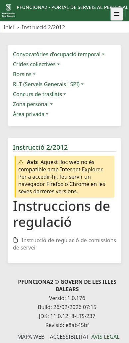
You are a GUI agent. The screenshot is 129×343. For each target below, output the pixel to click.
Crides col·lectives (34, 64)
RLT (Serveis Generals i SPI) (46, 84)
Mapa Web (30, 336)
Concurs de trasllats (37, 94)
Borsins (22, 74)
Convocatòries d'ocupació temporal (56, 54)
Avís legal (106, 336)
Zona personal (31, 104)
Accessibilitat (69, 336)
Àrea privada (28, 114)
